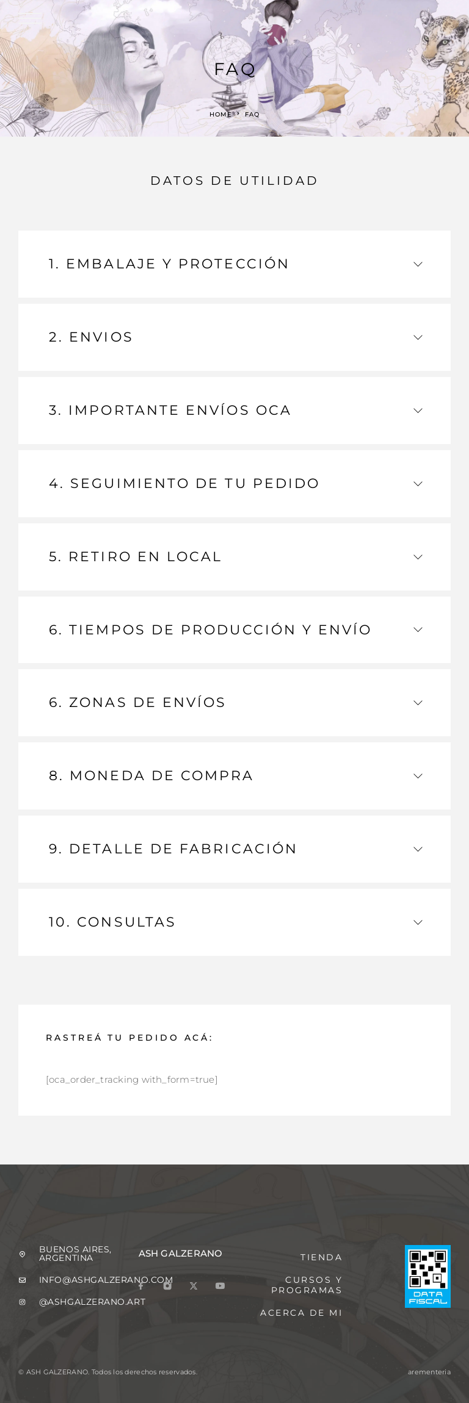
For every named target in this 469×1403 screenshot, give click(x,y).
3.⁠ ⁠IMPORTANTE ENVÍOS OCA (236, 410)
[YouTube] (220, 1287)
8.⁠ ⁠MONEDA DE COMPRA (236, 775)
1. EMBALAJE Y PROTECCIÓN (236, 264)
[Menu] (30, 18)
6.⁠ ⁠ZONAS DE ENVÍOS (236, 702)
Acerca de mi (301, 1312)
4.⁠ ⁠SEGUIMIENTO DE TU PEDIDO (236, 483)
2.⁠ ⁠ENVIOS (236, 337)
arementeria (429, 1372)
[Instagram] (168, 1287)
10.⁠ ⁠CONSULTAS (236, 922)
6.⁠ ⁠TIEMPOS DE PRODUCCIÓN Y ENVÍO (236, 630)
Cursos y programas (307, 1285)
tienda (321, 1257)
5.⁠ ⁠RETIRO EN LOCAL (236, 556)
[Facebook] (141, 1287)
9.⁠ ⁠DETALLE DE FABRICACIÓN (236, 849)
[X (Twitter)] (194, 1287)
